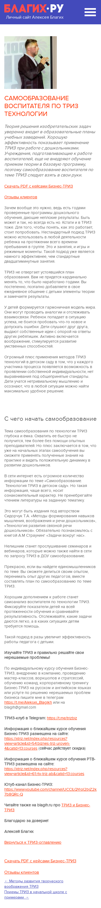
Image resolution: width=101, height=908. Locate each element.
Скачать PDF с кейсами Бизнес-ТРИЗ (38, 186)
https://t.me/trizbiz (62, 718)
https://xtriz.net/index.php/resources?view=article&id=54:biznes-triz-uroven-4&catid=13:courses (37, 743)
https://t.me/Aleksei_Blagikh (28, 702)
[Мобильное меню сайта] (90, 12)
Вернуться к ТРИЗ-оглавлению (32, 842)
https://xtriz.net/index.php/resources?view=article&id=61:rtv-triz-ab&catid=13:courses (44, 771)
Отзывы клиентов (20, 197)
